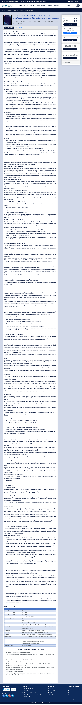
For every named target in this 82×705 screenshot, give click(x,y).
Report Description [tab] (9, 27)
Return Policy (71, 699)
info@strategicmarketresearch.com (32, 690)
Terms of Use (71, 692)
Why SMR (50, 688)
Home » (4, 10)
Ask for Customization (70, 58)
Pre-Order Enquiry (70, 40)
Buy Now (70, 24)
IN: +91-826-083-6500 (73, 1)
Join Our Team (51, 694)
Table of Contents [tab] (18, 27)
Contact (56, 5)
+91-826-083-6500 (30, 688)
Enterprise (66, 21)
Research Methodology (53, 690)
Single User (66, 18)
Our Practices (41, 5)
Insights (49, 5)
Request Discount (70, 49)
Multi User (66, 20)
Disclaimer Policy (72, 697)
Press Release (51, 697)
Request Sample (70, 32)
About (26, 5)
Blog (49, 699)
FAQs (69, 688)
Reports (32, 5)
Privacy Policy (71, 694)
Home (20, 5)
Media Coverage (51, 692)
